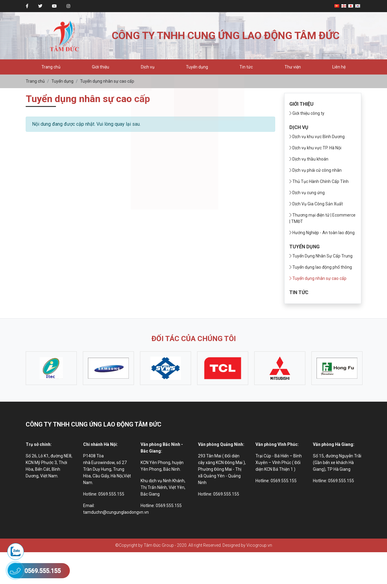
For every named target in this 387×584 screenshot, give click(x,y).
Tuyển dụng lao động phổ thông (320, 267)
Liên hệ (339, 67)
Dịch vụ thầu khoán (308, 159)
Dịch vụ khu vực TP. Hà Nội (315, 147)
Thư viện (293, 67)
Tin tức (246, 67)
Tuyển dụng (197, 67)
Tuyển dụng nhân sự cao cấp (317, 278)
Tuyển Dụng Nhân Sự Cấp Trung (321, 256)
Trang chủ (50, 67)
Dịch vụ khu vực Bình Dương (317, 136)
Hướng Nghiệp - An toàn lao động (322, 232)
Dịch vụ (147, 67)
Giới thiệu (100, 67)
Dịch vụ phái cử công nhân (315, 170)
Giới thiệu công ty (306, 113)
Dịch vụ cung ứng (307, 192)
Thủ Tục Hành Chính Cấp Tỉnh (319, 181)
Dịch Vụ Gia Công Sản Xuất (316, 203)
